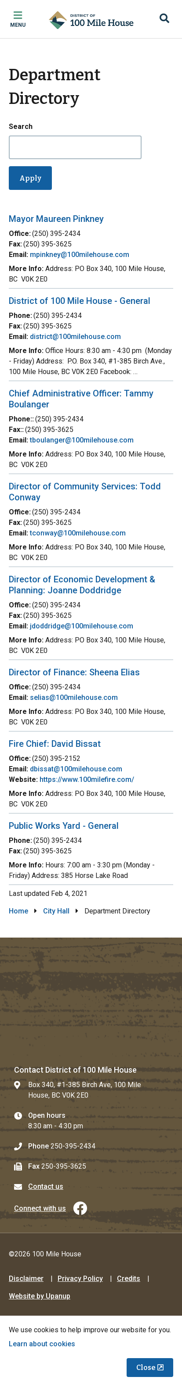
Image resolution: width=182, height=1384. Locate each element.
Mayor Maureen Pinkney (56, 219)
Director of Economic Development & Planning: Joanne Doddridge (82, 585)
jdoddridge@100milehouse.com (81, 626)
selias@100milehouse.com (74, 697)
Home (18, 911)
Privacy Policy (80, 1278)
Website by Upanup (39, 1296)
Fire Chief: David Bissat (55, 743)
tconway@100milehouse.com (78, 533)
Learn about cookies (42, 1344)
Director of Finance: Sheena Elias (74, 672)
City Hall (56, 911)
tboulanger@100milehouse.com (82, 440)
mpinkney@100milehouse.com (79, 254)
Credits (128, 1278)
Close (146, 1367)
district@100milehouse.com (75, 336)
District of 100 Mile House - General (79, 301)
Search (21, 126)
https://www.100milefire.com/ (87, 779)
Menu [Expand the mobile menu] (17, 25)
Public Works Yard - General (64, 825)
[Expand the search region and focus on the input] (164, 19)
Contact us (45, 1186)
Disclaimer (26, 1278)
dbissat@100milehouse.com (76, 769)
